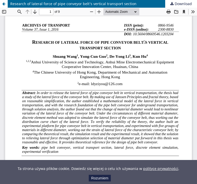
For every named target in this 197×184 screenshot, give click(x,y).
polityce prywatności (160, 168)
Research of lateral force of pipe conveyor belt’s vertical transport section (73, 3)
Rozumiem (100, 178)
